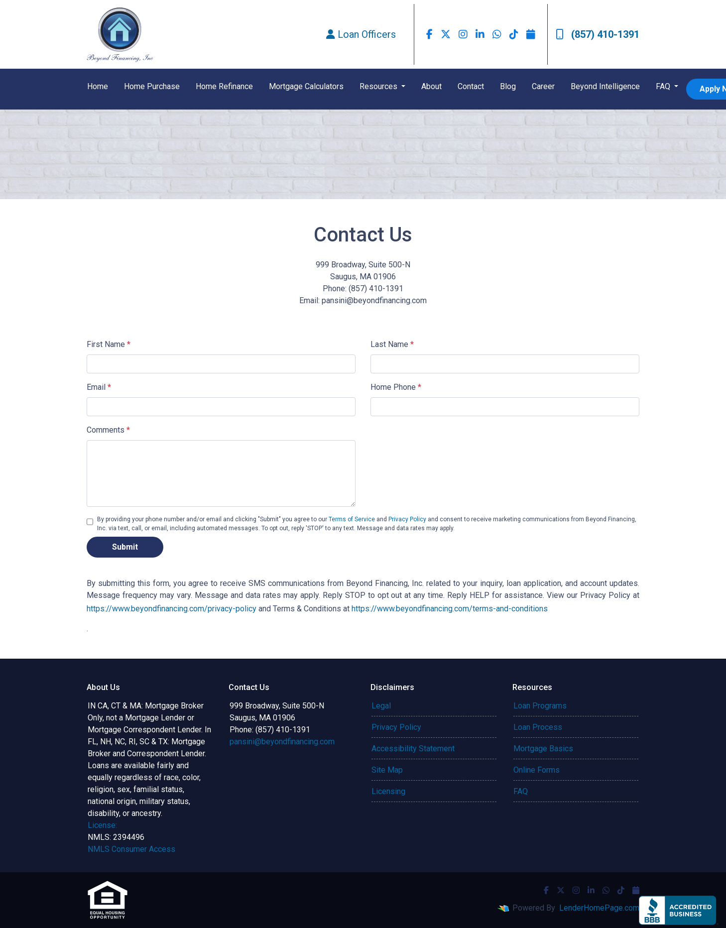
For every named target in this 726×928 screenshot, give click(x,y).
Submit (125, 547)
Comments (108, 430)
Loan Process (537, 727)
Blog (508, 86)
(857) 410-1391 (597, 34)
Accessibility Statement (413, 748)
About (431, 86)
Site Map (387, 770)
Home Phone (395, 387)
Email (99, 387)
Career (543, 86)
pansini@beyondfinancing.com (282, 741)
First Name (108, 344)
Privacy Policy (407, 519)
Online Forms (536, 770)
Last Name (392, 344)
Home (97, 86)
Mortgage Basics (543, 748)
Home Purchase (152, 86)
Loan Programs (540, 705)
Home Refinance (224, 86)
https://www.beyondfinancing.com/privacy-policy (171, 608)
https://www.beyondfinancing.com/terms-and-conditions (455, 608)
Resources (379, 86)
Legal (381, 705)
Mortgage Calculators (306, 86)
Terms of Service (352, 519)
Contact (471, 86)
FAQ (664, 86)
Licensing (388, 791)
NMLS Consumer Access (131, 849)
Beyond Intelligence (605, 86)
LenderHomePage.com (599, 908)
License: (102, 825)
